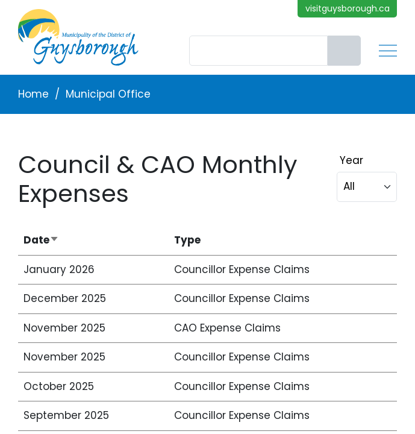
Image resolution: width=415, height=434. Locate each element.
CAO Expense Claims (227, 328)
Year (351, 160)
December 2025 (64, 298)
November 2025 (64, 328)
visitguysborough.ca (347, 8)
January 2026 (59, 269)
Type (187, 240)
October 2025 (58, 386)
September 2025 (66, 415)
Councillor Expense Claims (242, 269)
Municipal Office (108, 94)
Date (77, 240)
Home (33, 94)
